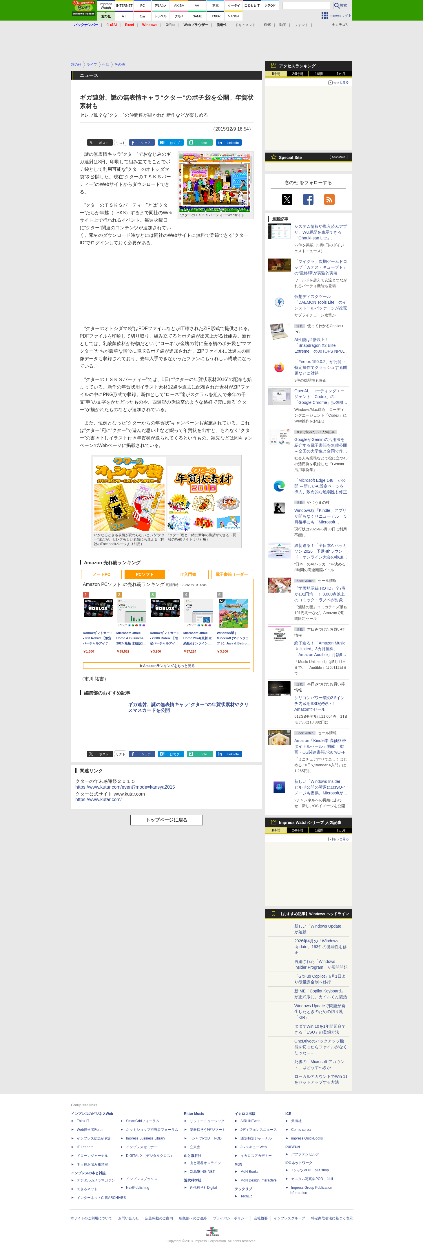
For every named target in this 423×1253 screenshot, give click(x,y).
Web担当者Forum (90, 1130)
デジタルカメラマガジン (96, 1180)
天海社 (296, 1121)
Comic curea (301, 1130)
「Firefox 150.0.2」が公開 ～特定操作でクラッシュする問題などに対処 (320, 367)
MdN (238, 1164)
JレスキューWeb (253, 1147)
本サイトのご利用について (91, 1218)
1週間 (319, 74)
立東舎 (195, 1147)
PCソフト (145, 574)
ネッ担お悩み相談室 (92, 1164)
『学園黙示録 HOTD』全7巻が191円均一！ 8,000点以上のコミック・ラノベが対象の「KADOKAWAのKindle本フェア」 (320, 600)
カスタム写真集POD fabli (312, 1179)
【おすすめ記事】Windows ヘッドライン (314, 914)
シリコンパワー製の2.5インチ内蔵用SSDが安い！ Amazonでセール (319, 703)
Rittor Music (194, 1114)
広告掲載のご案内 (159, 1218)
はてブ (175, 142)
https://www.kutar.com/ (98, 799)
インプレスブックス (141, 1179)
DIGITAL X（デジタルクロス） (150, 1156)
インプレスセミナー (141, 1147)
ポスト (104, 142)
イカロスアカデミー (256, 1156)
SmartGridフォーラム (142, 1121)
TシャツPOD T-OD (206, 1138)
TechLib (246, 1196)
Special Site (290, 157)
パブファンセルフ (305, 1154)
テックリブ (243, 1189)
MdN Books (249, 1172)
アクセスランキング (297, 66)
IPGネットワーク (298, 1163)
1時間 (275, 74)
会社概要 (261, 1218)
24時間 (297, 74)
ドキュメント (245, 25)
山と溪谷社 (192, 1156)
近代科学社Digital (203, 1188)
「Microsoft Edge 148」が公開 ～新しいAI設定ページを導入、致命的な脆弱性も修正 (320, 486)
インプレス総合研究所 (94, 1138)
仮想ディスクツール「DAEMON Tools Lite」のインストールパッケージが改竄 (320, 302)
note (204, 142)
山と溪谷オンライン (205, 1163)
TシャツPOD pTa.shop (310, 1170)
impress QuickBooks (307, 1138)
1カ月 (341, 74)
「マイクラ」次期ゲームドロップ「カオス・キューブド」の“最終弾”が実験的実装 (320, 267)
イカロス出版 (245, 1114)
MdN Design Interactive (258, 1180)
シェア (146, 142)
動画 (282, 25)
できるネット (87, 1189)
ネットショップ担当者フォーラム (152, 1130)
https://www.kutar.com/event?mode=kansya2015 (125, 787)
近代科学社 (192, 1180)
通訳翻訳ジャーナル (256, 1138)
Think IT (83, 1121)
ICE (288, 1114)
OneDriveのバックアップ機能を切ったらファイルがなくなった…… (320, 1047)
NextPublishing (137, 1188)
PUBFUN (292, 1147)
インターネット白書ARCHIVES (101, 1198)
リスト (120, 142)
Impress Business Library (145, 1138)
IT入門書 (188, 574)
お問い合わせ (128, 1218)
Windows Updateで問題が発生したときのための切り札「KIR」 (319, 1011)
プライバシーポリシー (230, 1218)
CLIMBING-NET (202, 1172)
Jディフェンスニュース (258, 1130)
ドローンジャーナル (92, 1156)
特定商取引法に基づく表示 (332, 1218)
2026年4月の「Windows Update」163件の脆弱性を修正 (320, 947)
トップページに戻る (166, 820)
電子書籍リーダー (232, 574)
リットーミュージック (207, 1121)
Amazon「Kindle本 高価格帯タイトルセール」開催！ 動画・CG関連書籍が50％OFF (320, 746)
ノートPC (101, 574)
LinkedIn (233, 142)
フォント (301, 25)
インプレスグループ (289, 1218)
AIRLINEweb (250, 1121)
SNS (267, 25)
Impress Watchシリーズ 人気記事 (310, 822)
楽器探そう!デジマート (207, 1130)
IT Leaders (85, 1147)
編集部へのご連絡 (193, 1218)
